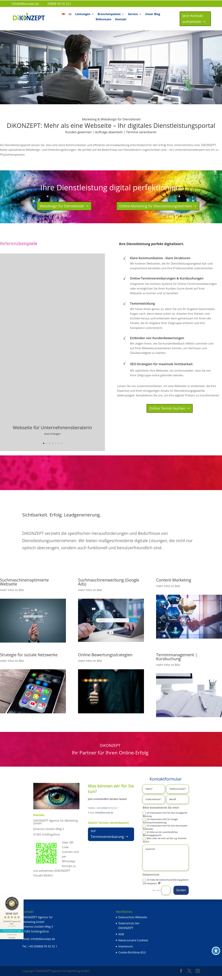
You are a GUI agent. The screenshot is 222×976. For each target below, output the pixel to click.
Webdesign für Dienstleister (62, 206)
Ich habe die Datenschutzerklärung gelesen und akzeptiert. (166, 881)
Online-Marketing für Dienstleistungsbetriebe (155, 206)
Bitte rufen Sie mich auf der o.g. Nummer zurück (164, 840)
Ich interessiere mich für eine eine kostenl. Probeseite (165, 827)
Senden (181, 890)
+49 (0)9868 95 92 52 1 (42, 946)
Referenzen (103, 19)
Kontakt (120, 19)
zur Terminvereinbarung (107, 833)
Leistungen (82, 14)
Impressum (125, 946)
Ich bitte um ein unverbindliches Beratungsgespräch (160, 834)
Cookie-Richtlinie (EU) (132, 952)
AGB (121, 934)
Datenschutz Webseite (132, 917)
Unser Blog (152, 14)
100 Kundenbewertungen (11, 931)
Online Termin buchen (167, 408)
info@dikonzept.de (104, 812)
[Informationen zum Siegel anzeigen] (12, 936)
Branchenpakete (109, 14)
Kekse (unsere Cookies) (133, 940)
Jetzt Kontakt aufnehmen (192, 18)
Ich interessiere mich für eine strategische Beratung (165, 814)
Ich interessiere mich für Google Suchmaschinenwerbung (160, 821)
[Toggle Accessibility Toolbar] (216, 951)
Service (133, 14)
